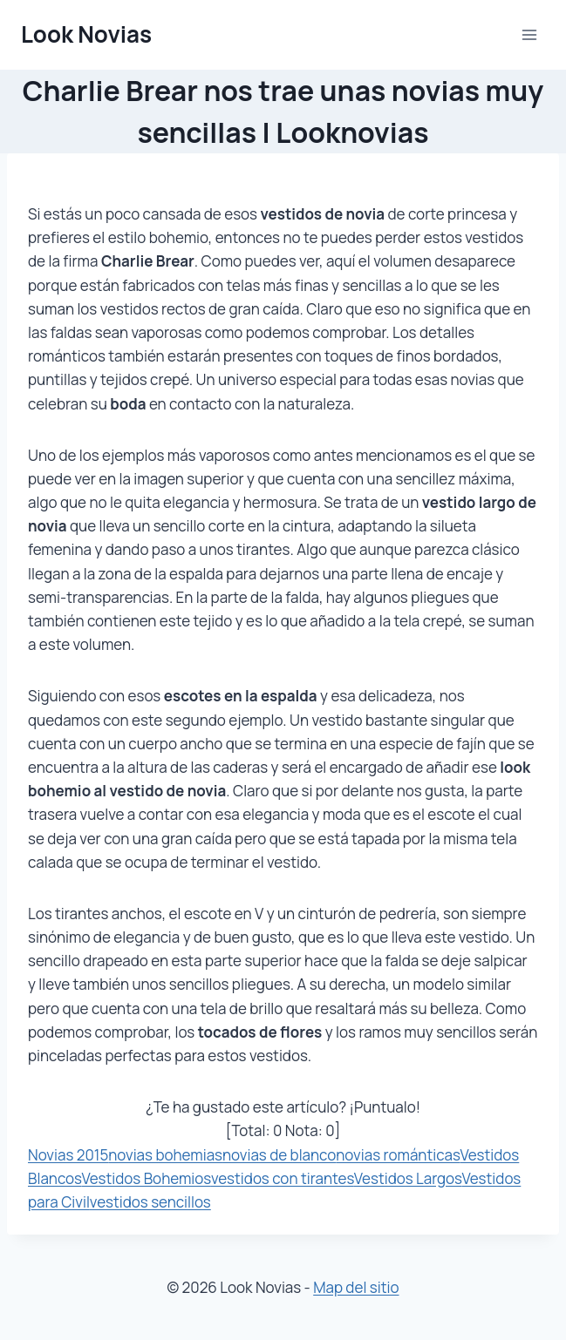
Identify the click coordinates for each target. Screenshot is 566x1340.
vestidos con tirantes (282, 1178)
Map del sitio (356, 1287)
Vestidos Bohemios (145, 1178)
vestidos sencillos (150, 1202)
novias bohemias (165, 1155)
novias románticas (398, 1155)
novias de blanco (279, 1155)
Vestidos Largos (408, 1178)
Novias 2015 (68, 1155)
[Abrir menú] (529, 34)
